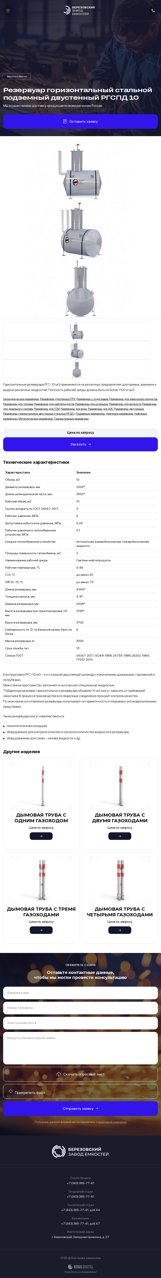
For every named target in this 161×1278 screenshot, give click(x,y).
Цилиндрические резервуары (21, 399)
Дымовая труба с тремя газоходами (41, 911)
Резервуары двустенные (129, 409)
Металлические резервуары (35, 418)
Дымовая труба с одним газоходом (41, 817)
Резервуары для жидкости (125, 404)
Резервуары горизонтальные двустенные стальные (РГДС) (17, 77)
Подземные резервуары (90, 413)
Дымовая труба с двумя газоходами (120, 817)
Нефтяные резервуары (119, 413)
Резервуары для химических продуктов (133, 399)
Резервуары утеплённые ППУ (57, 399)
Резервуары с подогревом (92, 399)
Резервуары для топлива (18, 404)
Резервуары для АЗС (100, 409)
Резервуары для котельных (91, 404)
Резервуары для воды (74, 409)
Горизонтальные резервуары (71, 418)
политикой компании (112, 1122)
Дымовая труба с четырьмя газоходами (120, 911)
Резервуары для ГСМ (47, 409)
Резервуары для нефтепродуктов (54, 404)
